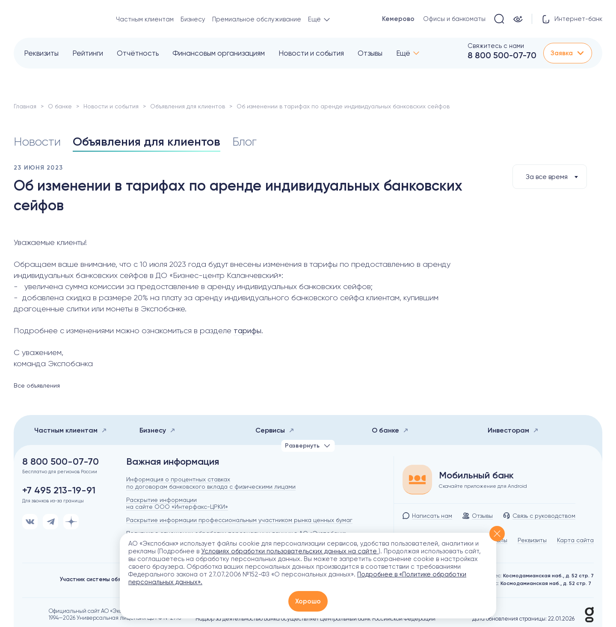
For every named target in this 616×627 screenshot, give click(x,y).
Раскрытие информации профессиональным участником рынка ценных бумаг (239, 520)
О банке (60, 106)
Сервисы (274, 430)
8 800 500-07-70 (502, 55)
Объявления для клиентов (187, 106)
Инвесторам (513, 430)
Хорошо (308, 601)
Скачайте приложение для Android (483, 486)
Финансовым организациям (218, 53)
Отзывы (370, 53)
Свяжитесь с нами (496, 46)
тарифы (247, 330)
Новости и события (311, 53)
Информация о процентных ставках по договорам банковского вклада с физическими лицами (211, 483)
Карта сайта (575, 540)
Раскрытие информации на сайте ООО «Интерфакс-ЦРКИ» (177, 503)
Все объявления (37, 385)
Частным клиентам (145, 19)
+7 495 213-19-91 (58, 490)
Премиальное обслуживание (256, 19)
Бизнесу (193, 19)
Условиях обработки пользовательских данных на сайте (290, 551)
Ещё (403, 53)
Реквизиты (41, 53)
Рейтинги (87, 53)
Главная (25, 106)
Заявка (568, 53)
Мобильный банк (476, 475)
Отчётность (138, 53)
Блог (244, 141)
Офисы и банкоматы (454, 19)
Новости (37, 141)
